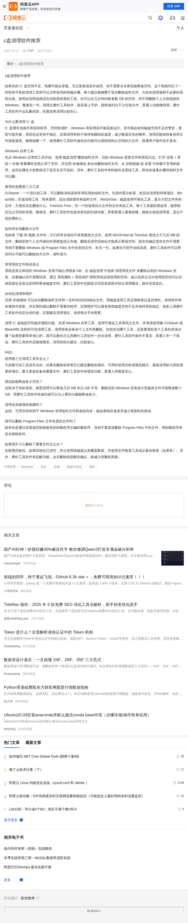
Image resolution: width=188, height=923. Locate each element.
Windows (27, 467)
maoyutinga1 (12, 563)
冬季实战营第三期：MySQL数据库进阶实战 (37, 858)
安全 (44, 467)
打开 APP (173, 6)
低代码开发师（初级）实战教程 (28, 848)
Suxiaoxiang (12, 646)
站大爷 (8, 701)
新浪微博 (30, 898)
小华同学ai (11, 591)
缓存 (92, 467)
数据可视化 (74, 467)
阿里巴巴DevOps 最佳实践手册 (27, 867)
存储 (57, 467)
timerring (9, 729)
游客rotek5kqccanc (16, 618)
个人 (180, 28)
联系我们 (94, 911)
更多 (7, 880)
